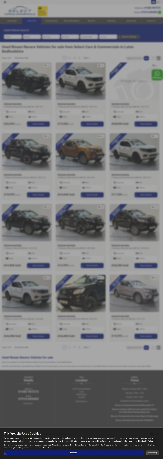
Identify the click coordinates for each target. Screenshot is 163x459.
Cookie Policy (147, 441)
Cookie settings (152, 453)
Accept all (74, 452)
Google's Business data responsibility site (89, 445)
